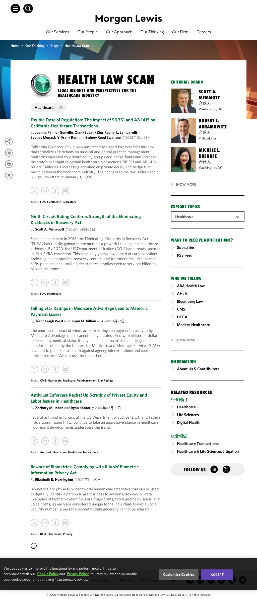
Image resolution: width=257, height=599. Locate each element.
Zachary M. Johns (49, 407)
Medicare (69, 380)
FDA (43, 202)
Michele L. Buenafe (209, 153)
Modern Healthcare (193, 324)
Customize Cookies (179, 574)
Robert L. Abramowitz (213, 123)
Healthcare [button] (48, 107)
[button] (15, 8)
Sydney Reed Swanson (103, 137)
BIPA (43, 534)
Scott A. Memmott (49, 229)
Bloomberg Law (190, 301)
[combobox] (207, 216)
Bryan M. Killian (83, 321)
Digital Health (189, 422)
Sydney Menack (43, 137)
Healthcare (54, 202)
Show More (185, 184)
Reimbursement (86, 380)
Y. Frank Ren (67, 137)
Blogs (54, 45)
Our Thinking (152, 32)
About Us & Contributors (198, 368)
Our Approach (119, 32)
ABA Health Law (191, 285)
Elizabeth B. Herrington (54, 479)
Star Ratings (105, 380)
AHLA (182, 293)
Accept (217, 574)
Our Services (57, 32)
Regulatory (69, 202)
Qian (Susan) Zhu (89, 132)
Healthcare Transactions (83, 452)
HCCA (182, 316)
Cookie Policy (47, 573)
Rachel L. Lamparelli (120, 132)
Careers (204, 32)
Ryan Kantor (81, 407)
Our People (87, 32)
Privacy (68, 534)
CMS (43, 380)
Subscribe (185, 247)
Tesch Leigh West (49, 321)
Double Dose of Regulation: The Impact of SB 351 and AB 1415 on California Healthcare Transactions (93, 123)
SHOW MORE (185, 340)
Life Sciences (188, 414)
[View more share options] (9, 141)
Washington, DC (210, 109)
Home (15, 45)
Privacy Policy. (78, 573)
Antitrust (45, 452)
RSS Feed (184, 255)
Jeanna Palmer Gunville (54, 132)
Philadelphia (207, 138)
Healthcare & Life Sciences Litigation (208, 451)
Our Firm (180, 32)
